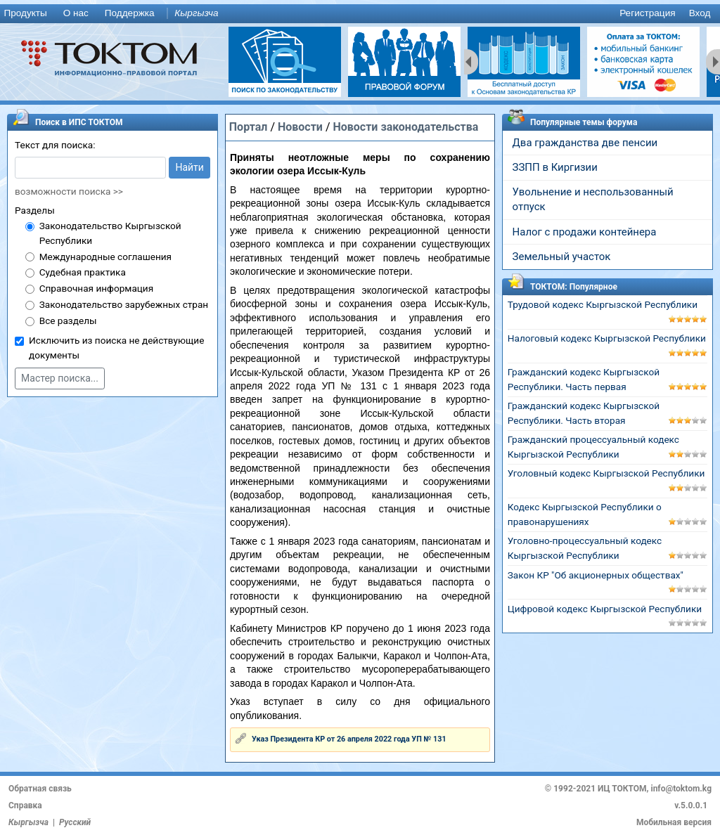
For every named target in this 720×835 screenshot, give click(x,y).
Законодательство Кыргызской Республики (110, 233)
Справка (25, 805)
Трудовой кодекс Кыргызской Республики (603, 304)
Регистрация (647, 13)
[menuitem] (28, 13)
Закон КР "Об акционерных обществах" (595, 575)
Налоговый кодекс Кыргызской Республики (607, 338)
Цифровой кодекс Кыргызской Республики (605, 608)
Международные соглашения (105, 256)
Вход (700, 13)
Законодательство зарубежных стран (124, 304)
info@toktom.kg (681, 789)
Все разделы (68, 320)
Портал (248, 127)
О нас (76, 13)
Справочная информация (96, 288)
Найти (189, 167)
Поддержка (130, 13)
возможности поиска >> (69, 191)
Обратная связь (40, 789)
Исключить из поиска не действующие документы (116, 348)
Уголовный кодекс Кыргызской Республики (606, 473)
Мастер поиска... (59, 378)
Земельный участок (562, 256)
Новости (300, 127)
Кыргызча (196, 13)
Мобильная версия (674, 822)
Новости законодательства (405, 127)
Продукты (25, 13)
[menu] (360, 13)
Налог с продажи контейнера (585, 232)
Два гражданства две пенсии (585, 142)
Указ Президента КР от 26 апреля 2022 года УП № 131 (349, 739)
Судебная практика (82, 272)
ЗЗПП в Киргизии (555, 167)
